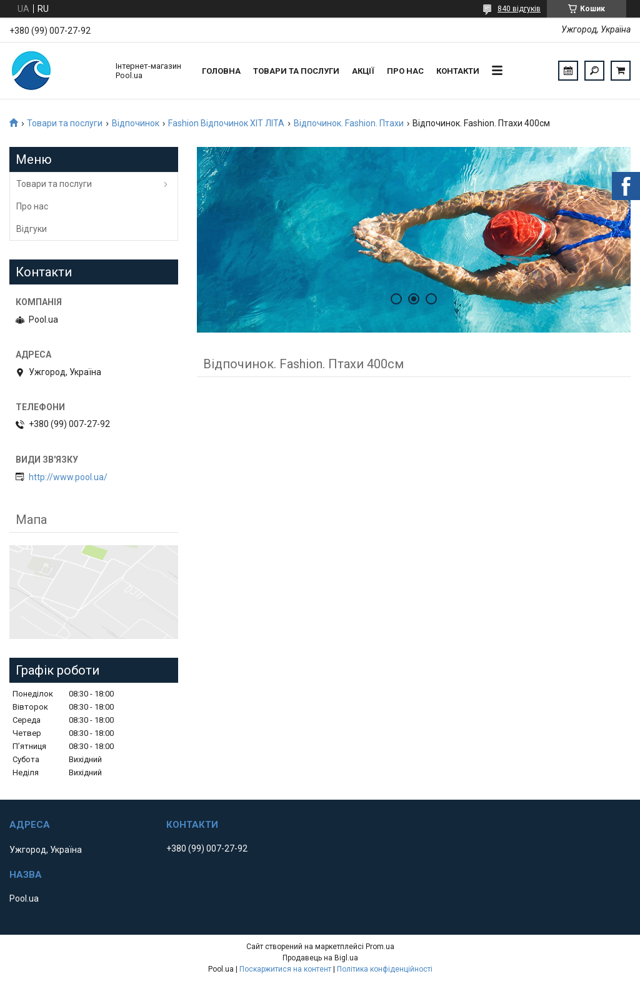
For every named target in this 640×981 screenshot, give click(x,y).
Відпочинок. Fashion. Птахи (349, 123)
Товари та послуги (296, 71)
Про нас (405, 71)
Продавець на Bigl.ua (320, 957)
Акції (363, 71)
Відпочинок (135, 123)
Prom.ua (380, 946)
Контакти (457, 71)
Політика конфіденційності (384, 969)
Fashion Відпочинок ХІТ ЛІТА (226, 123)
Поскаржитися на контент (285, 969)
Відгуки (31, 229)
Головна (221, 71)
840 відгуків (519, 8)
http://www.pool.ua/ (68, 477)
